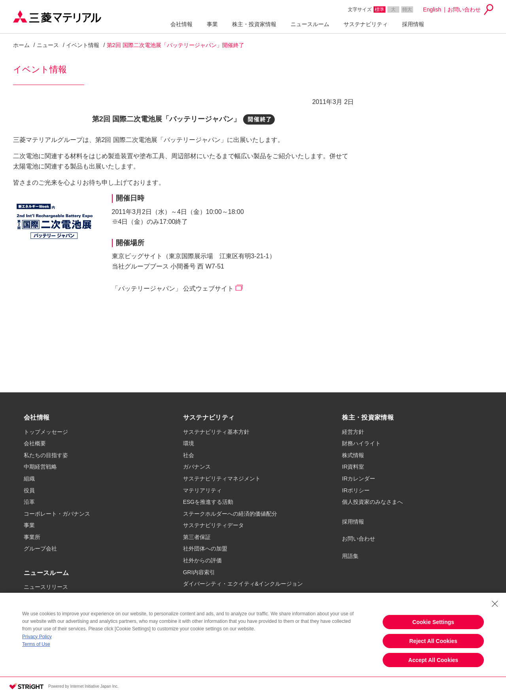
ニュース (48, 45)
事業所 (32, 537)
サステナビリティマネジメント (222, 478)
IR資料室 (353, 466)
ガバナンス (197, 466)
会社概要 (35, 443)
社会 (188, 455)
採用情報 (413, 24)
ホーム (21, 45)
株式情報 (353, 455)
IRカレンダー (358, 478)
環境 (188, 443)
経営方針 (353, 432)
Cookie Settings (433, 622)
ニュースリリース (46, 587)
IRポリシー (356, 490)
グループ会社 (40, 548)
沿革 (29, 502)
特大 (407, 9)
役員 (29, 490)
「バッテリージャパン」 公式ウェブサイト (173, 288)
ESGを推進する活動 (208, 502)
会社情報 (181, 24)
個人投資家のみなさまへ (372, 502)
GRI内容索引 (199, 572)
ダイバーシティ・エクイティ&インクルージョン (243, 584)
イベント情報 (82, 45)
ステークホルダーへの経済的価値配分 (230, 514)
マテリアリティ (202, 490)
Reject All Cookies (433, 641)
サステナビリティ (366, 24)
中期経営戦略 (40, 466)
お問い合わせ (464, 9)
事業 (212, 24)
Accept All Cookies (433, 660)
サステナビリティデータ (213, 525)
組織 (29, 478)
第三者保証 (197, 537)
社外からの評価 (202, 560)
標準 (379, 9)
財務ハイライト (361, 443)
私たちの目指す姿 (46, 455)
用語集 (350, 556)
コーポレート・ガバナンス (57, 514)
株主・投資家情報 (254, 24)
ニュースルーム (310, 24)
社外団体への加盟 (205, 548)
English (432, 9)
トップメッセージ (46, 432)
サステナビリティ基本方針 (216, 432)
